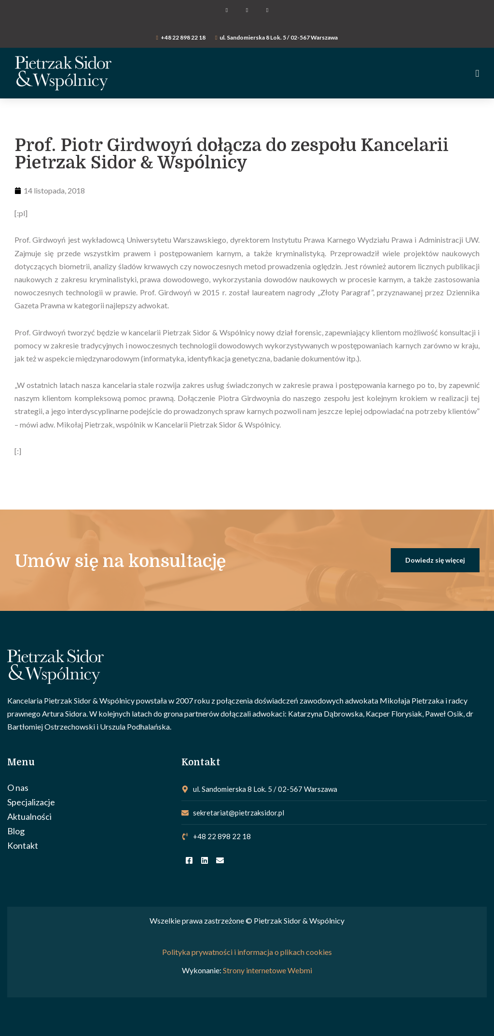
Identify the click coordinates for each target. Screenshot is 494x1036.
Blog (16, 831)
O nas (17, 787)
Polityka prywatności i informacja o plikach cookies (247, 952)
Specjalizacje (31, 802)
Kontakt (22, 845)
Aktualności (29, 816)
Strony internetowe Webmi (267, 970)
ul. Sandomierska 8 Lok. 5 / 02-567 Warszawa (279, 37)
